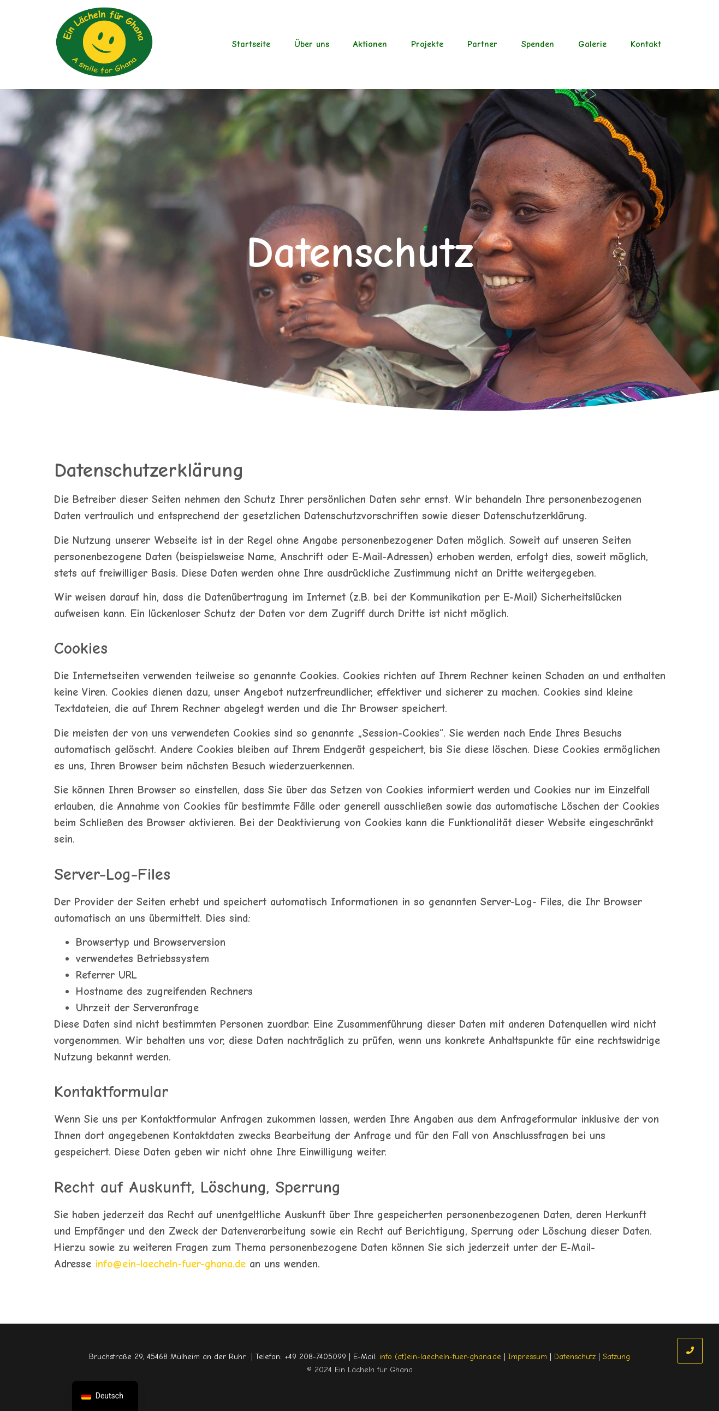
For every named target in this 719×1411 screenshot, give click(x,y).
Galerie (592, 44)
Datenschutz (575, 1356)
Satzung (616, 1356)
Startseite (251, 44)
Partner (482, 44)
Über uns (311, 44)
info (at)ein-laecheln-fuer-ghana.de (440, 1356)
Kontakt (646, 44)
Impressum (527, 1356)
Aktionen (370, 44)
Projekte (427, 44)
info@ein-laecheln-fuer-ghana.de (170, 1264)
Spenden (537, 44)
